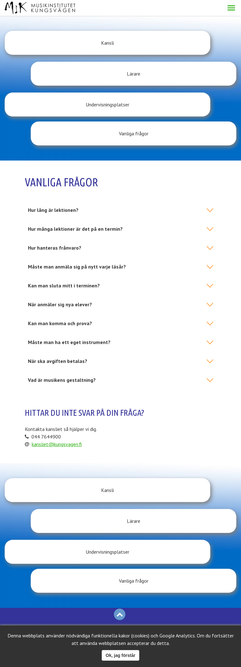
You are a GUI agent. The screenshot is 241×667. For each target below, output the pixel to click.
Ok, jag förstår (121, 655)
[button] (231, 8)
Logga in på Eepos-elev (41, 532)
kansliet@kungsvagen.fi (57, 387)
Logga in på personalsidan (32, 555)
